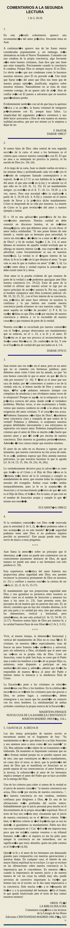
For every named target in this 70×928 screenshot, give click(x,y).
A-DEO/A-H (31, 727)
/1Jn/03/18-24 (14, 727)
